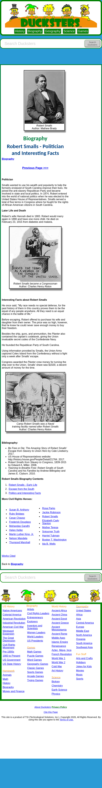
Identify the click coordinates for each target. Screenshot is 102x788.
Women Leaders (36, 632)
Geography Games (37, 664)
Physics (56, 693)
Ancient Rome (59, 633)
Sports (79, 678)
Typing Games (35, 680)
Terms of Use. (67, 719)
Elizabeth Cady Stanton (50, 522)
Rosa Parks (48, 508)
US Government (11, 660)
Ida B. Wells (49, 543)
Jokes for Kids (84, 666)
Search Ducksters (92, 43)
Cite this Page (51, 712)
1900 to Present (11, 655)
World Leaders (35, 636)
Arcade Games (35, 676)
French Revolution (62, 654)
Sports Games (35, 672)
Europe (80, 627)
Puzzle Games (35, 655)
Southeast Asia (84, 647)
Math (5, 679)
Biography (35, 31)
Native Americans (12, 610)
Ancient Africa (59, 610)
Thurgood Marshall (19, 542)
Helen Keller (16, 530)
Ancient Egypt (59, 618)
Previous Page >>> (35, 168)
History (20, 31)
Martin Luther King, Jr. (21, 534)
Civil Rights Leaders (38, 613)
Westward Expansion (8, 632)
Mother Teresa (50, 527)
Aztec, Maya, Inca (61, 650)
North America (84, 635)
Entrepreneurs (35, 617)
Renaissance (59, 646)
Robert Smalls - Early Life (23, 485)
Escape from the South (21, 489)
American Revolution (14, 618)
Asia (78, 618)
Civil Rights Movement (9, 646)
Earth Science (59, 689)
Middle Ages (58, 638)
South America (84, 643)
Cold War (57, 666)
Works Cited (8, 556)
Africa (79, 614)
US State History (12, 664)
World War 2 (58, 662)
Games (83, 31)
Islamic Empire (60, 642)
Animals (7, 675)
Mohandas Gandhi (19, 526)
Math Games (34, 651)
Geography (52, 31)
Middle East (82, 631)
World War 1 (58, 658)
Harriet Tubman (50, 535)
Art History (57, 670)
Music (79, 674)
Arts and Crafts (84, 658)
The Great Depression (9, 639)
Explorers (32, 621)
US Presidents (35, 640)
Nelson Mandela (18, 538)
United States (83, 610)
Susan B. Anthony (19, 509)
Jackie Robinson (51, 512)
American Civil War (13, 627)
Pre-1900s (8, 651)
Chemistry (57, 685)
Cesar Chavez (17, 518)
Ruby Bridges (16, 513)
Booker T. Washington (54, 539)
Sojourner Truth (50, 531)
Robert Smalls (50, 516)
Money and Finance (13, 691)
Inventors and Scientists (34, 627)
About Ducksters (42, 707)
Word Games (34, 660)
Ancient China (59, 614)
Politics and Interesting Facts (25, 493)
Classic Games (35, 668)
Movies (80, 670)
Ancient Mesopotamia (59, 628)
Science (69, 31)
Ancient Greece (60, 622)
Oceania (80, 639)
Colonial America (12, 614)
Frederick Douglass (20, 522)
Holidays (81, 662)
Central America (85, 622)
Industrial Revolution (14, 622)
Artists (30, 609)
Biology (56, 681)
